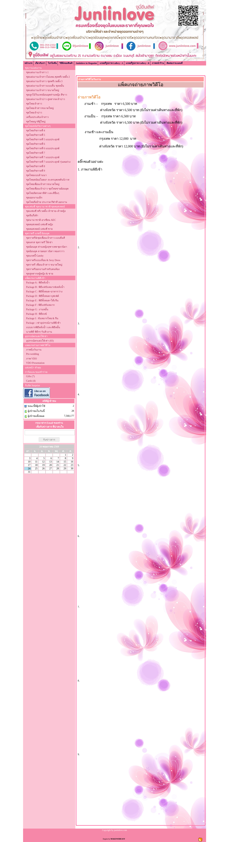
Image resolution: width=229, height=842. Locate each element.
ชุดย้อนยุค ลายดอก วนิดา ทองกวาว (45, 251)
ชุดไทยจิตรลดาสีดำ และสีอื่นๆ (42, 193)
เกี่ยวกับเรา (40, 63)
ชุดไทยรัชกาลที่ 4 (35, 130)
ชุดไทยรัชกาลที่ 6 (35, 144)
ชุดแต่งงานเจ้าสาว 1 (37, 72)
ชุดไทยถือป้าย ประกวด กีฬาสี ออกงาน (46, 202)
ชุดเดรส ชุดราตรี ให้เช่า (39, 242)
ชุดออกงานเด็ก (34, 197)
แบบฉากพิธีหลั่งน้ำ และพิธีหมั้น (43, 327)
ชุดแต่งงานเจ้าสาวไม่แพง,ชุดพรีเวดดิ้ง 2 (48, 77)
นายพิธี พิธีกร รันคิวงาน (39, 331)
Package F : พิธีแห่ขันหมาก (40, 305)
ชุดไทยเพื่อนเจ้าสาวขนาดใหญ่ (42, 184)
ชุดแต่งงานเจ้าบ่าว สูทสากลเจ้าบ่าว (45, 99)
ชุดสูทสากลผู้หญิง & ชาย (39, 273)
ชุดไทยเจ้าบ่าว (34, 112)
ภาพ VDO (31, 358)
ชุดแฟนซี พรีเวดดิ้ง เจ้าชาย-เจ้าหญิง (46, 211)
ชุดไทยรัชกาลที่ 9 (35, 170)
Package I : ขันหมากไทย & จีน (42, 318)
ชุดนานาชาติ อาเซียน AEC (41, 220)
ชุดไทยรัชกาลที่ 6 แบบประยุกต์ (42, 148)
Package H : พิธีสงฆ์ (36, 314)
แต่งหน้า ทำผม (33, 367)
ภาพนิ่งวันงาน (34, 349)
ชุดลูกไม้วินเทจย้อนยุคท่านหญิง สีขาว (46, 94)
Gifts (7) (30, 376)
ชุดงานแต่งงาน (33, 68)
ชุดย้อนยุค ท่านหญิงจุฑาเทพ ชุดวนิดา (46, 246)
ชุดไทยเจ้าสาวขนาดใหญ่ (40, 108)
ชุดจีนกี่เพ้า (32, 215)
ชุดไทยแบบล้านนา (36, 175)
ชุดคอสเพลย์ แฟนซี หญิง (39, 224)
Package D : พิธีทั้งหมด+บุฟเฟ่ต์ (42, 296)
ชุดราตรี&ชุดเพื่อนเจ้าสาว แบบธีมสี (45, 238)
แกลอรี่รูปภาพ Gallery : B (137, 63)
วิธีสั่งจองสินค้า (66, 63)
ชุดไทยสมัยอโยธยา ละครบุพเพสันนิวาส (47, 179)
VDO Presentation (35, 363)
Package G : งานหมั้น (37, 309)
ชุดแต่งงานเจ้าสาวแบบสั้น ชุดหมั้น (45, 85)
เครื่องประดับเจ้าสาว (37, 117)
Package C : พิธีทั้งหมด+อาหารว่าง (44, 291)
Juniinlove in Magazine (86, 63)
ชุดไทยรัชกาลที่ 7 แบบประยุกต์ (42, 157)
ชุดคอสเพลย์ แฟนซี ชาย (39, 229)
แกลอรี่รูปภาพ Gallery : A (111, 63)
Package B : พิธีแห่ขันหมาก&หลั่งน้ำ (45, 287)
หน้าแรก (28, 63)
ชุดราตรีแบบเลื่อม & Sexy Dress (43, 260)
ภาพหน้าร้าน (158, 63)
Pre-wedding (32, 354)
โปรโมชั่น (52, 63)
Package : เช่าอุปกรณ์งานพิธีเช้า (43, 323)
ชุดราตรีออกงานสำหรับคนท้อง (43, 269)
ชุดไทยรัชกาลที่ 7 (35, 153)
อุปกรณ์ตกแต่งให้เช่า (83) (40, 340)
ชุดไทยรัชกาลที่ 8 (35, 166)
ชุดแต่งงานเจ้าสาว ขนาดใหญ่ (42, 90)
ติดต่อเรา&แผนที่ (174, 63)
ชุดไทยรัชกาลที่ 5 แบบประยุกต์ (42, 139)
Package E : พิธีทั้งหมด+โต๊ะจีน (42, 300)
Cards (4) (31, 380)
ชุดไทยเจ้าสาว (34, 103)
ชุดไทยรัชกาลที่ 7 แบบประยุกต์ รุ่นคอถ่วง (48, 161)
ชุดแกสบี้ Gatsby (34, 255)
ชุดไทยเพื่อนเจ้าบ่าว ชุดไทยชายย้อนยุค (47, 188)
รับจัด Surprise (32, 385)
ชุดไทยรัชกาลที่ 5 (35, 135)
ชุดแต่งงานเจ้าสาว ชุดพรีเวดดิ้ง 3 (44, 81)
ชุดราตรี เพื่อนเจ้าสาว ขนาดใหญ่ (44, 264)
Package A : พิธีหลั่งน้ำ (38, 282)
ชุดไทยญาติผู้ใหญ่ (35, 121)
